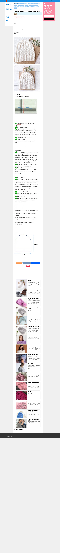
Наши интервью (8, 17)
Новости (7, 21)
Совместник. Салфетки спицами (8, 20)
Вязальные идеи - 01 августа (18, 9)
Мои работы (20, 3)
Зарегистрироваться (8, 4)
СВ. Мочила (33, 6)
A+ (20, 17)
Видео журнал (7, 8)
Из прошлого (7, 15)
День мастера (7, 16)
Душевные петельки (8, 10)
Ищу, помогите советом (9, 9)
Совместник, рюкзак (8, 18)
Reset (22, 17)
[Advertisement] (20, 273)
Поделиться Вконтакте (26, 262)
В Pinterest (28, 265)
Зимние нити (7, 11)
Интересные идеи (16, 3)
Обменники (37, 6)
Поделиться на (36, 262)
